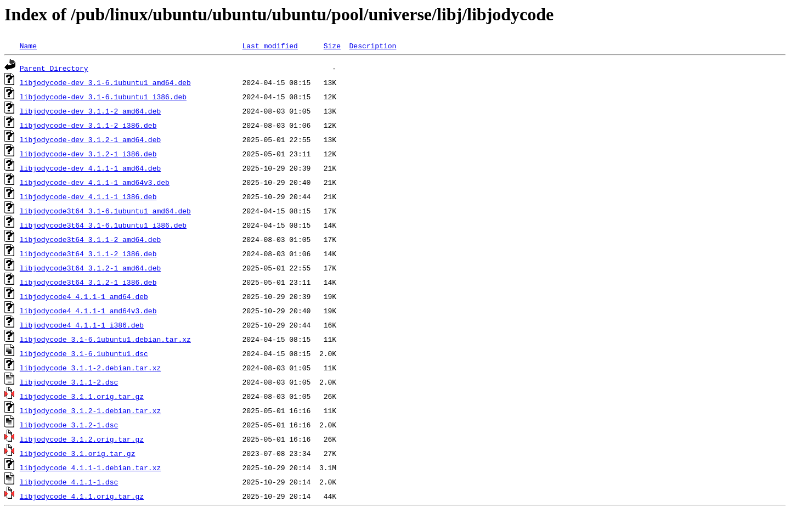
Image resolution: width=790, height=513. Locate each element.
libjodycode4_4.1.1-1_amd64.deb (84, 296)
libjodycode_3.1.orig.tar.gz (78, 453)
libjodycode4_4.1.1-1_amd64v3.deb (88, 310)
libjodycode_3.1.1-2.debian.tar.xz (90, 368)
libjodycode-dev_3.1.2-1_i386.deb (88, 154)
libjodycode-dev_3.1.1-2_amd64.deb (90, 111)
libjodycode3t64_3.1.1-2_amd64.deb (90, 239)
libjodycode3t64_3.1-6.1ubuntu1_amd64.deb (105, 211)
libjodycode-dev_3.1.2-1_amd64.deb (90, 139)
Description (372, 45)
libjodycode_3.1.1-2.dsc (69, 382)
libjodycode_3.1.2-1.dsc (69, 425)
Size (332, 45)
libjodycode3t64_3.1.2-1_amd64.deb (90, 268)
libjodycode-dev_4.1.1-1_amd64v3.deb (95, 182)
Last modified (269, 45)
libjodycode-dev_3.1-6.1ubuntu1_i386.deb (103, 97)
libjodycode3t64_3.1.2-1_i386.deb (88, 282)
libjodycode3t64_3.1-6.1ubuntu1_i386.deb (103, 225)
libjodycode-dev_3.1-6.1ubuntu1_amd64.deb (105, 82)
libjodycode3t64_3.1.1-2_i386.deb (88, 253)
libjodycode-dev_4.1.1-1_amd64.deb (90, 168)
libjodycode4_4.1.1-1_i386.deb (82, 325)
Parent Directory (54, 68)
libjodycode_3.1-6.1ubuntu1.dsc (84, 353)
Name (28, 45)
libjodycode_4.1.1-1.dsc (69, 482)
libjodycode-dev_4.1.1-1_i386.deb (88, 196)
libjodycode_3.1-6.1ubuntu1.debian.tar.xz (105, 339)
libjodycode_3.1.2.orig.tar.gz (82, 439)
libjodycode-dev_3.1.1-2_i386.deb (88, 125)
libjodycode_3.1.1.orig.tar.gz (82, 396)
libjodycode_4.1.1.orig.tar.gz (82, 496)
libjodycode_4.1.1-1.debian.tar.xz (90, 467)
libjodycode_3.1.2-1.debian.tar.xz (90, 410)
